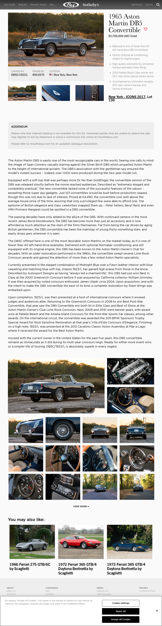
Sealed (22, 4)
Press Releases (104, 594)
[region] (81, 611)
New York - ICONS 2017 (127, 96)
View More (81, 506)
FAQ (47, 591)
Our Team (11, 594)
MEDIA (100, 588)
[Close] (156, 610)
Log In (149, 4)
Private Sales (38, 4)
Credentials (102, 591)
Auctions (9, 4)
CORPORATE (52, 588)
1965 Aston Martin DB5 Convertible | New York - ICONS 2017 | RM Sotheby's (81, 5)
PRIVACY (143, 588)
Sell (52, 4)
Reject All (120, 611)
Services (136, 4)
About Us (11, 591)
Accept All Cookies (120, 619)
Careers (49, 594)
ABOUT (10, 588)
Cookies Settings (147, 591)
